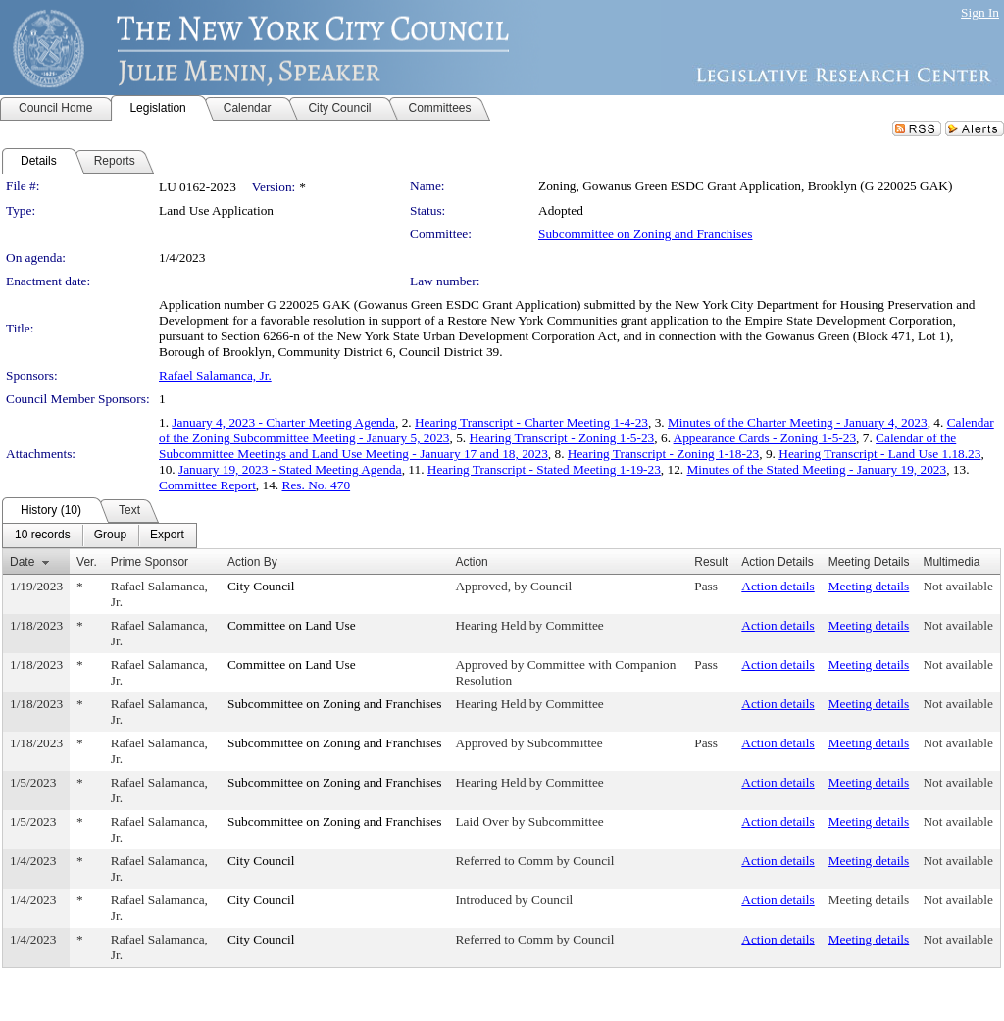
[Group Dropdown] (110, 535)
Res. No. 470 (316, 485)
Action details (777, 586)
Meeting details (869, 586)
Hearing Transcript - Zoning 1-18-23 (663, 453)
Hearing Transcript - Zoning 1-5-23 (562, 438)
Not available (957, 586)
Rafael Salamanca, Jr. (215, 375)
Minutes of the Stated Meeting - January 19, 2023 (816, 469)
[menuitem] (42, 535)
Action (471, 562)
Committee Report (207, 485)
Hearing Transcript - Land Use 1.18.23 (879, 453)
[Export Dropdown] (167, 535)
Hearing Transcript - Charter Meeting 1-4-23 (531, 422)
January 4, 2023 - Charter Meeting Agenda (283, 422)
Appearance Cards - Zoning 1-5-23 (765, 438)
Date (22, 562)
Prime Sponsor (149, 562)
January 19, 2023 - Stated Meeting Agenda (290, 469)
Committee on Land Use (291, 625)
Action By (252, 562)
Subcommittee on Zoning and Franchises (645, 234)
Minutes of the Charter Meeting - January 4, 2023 (798, 422)
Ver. (86, 562)
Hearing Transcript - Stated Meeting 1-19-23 (544, 469)
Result (711, 562)
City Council (261, 586)
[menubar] (99, 535)
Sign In (980, 12)
